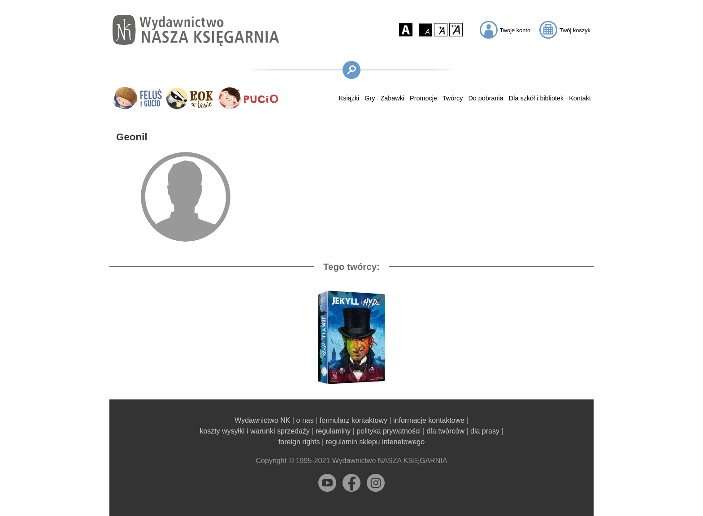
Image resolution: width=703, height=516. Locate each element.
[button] (405, 29)
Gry (370, 98)
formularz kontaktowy (353, 420)
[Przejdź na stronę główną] (196, 30)
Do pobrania (485, 98)
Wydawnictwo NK (262, 420)
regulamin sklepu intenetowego (375, 442)
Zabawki (392, 98)
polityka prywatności (388, 431)
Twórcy (453, 98)
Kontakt (580, 98)
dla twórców (445, 431)
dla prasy (484, 431)
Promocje (423, 98)
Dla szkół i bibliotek (536, 98)
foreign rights (299, 442)
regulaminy (333, 431)
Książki (349, 98)
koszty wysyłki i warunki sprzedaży (254, 431)
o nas (305, 420)
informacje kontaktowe (428, 420)
